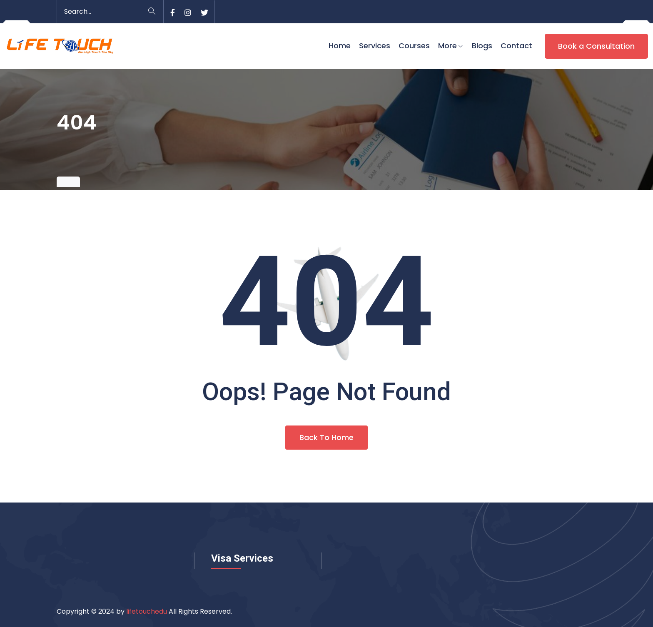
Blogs (482, 45)
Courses (414, 45)
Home (340, 45)
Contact (516, 45)
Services (374, 45)
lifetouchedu (146, 611)
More (447, 45)
